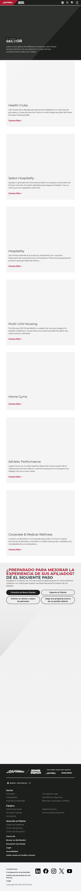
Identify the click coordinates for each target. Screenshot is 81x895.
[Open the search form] (65, 2)
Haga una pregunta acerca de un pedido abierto (57, 600)
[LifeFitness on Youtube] (69, 878)
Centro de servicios (14, 829)
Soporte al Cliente (57, 593)
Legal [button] (9, 884)
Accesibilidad (13, 853)
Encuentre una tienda (17, 845)
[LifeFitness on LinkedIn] (38, 878)
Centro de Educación (15, 832)
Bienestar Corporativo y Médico (55, 801)
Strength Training (14, 813)
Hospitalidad (11, 798)
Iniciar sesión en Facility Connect (23, 857)
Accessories (11, 817)
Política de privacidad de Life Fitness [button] (19, 880)
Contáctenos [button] (12, 872)
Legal (9, 849)
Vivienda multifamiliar (15, 801)
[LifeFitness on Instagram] (53, 878)
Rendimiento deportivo (52, 798)
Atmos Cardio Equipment (53, 813)
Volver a (11, 6)
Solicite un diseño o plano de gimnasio (23, 600)
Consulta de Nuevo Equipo (23, 593)
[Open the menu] (77, 2)
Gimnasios (10, 794)
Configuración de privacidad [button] (19, 875)
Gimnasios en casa (50, 794)
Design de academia (15, 825)
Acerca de (11, 837)
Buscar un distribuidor (17, 841)
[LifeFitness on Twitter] (61, 878)
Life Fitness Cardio (14, 810)
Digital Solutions (49, 810)
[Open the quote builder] (71, 2)
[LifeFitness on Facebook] (45, 878)
